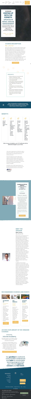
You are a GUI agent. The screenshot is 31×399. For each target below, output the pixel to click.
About (3, 2)
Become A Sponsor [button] (22, 385)
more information (15, 326)
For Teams (13, 3)
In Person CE (9, 2)
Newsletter (8, 384)
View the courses (5, 327)
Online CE (6, 3)
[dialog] (15, 394)
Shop (21, 378)
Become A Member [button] (27, 2)
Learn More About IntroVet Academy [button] (9, 356)
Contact (22, 379)
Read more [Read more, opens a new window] (3, 393)
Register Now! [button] (15, 64)
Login (9, 386)
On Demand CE (8, 383)
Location (8, 385)
